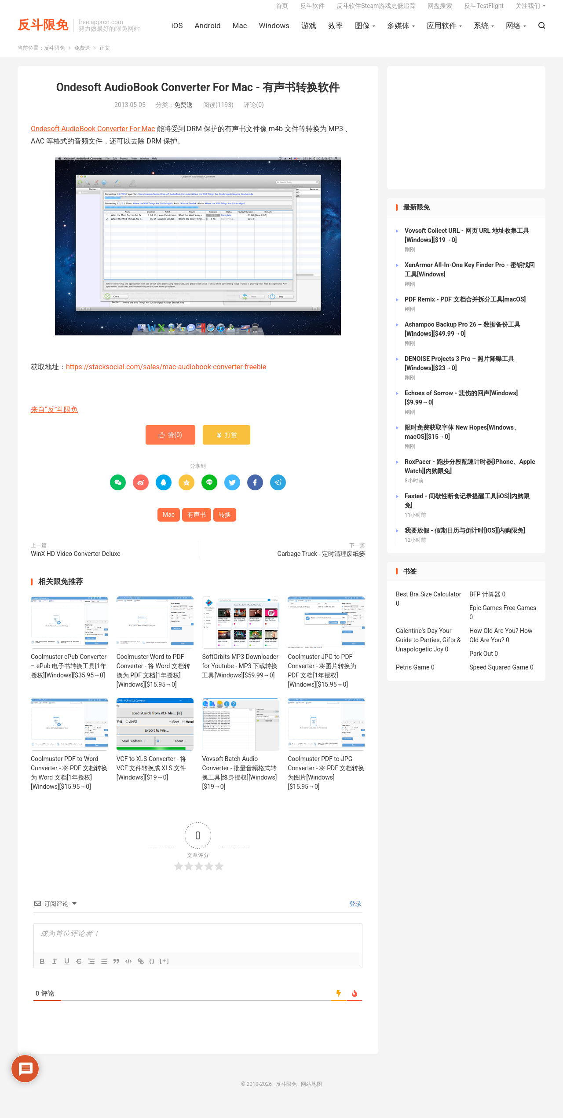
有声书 (196, 523)
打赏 (226, 444)
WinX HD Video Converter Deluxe (76, 562)
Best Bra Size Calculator (428, 603)
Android (207, 31)
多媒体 (398, 31)
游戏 (308, 31)
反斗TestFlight (484, 11)
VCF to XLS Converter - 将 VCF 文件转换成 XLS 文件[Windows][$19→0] (151, 777)
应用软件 (442, 31)
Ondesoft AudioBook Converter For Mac (93, 137)
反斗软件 (312, 11)
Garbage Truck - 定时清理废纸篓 (321, 562)
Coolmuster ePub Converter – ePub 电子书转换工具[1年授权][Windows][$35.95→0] (68, 675)
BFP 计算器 (485, 603)
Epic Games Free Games (502, 617)
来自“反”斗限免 (54, 419)
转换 (225, 523)
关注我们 (527, 11)
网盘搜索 (440, 11)
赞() (170, 444)
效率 (335, 31)
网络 (513, 31)
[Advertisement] (466, 137)
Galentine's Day (417, 640)
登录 (355, 912)
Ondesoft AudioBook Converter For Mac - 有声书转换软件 (198, 96)
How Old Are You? (493, 640)
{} (152, 969)
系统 (481, 31)
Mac (240, 31)
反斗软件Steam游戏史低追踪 (376, 11)
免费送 (82, 57)
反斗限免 (43, 31)
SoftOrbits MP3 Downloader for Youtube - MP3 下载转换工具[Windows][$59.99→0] (240, 675)
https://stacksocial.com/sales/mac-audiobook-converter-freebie (166, 375)
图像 (362, 31)
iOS (177, 31)
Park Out (481, 662)
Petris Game (412, 676)
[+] (164, 969)
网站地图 (311, 1093)
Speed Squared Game (498, 676)
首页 (282, 11)
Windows (274, 31)
